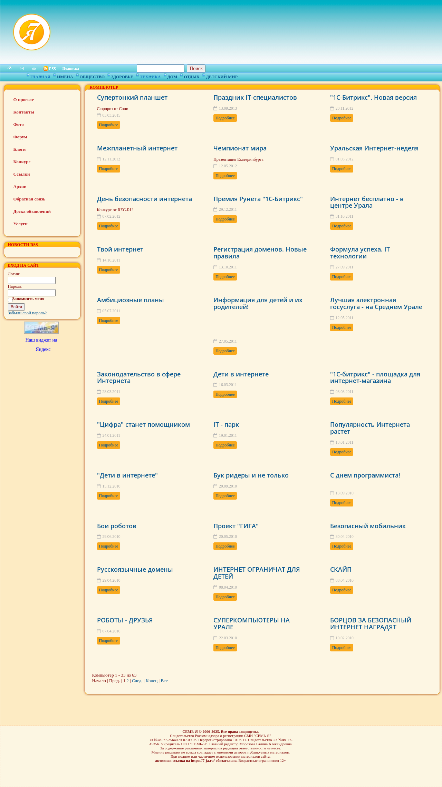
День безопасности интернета (144, 199)
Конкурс (22, 161)
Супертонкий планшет (132, 97)
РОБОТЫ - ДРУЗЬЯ (125, 620)
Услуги (20, 223)
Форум (20, 136)
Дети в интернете (241, 374)
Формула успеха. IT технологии (360, 252)
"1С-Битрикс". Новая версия (373, 97)
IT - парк (226, 424)
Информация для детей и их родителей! (257, 303)
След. (137, 680)
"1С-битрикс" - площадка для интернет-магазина (375, 377)
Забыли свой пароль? (27, 313)
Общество (92, 76)
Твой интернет (120, 249)
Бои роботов (116, 526)
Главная (40, 76)
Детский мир (222, 76)
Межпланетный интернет (137, 148)
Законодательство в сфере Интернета (139, 377)
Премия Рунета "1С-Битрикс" (258, 199)
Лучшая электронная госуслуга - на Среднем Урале (376, 303)
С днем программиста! (365, 475)
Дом (172, 76)
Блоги (19, 149)
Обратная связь (29, 198)
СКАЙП (341, 569)
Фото (18, 124)
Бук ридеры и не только (251, 475)
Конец (151, 680)
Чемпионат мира (240, 148)
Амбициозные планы (130, 300)
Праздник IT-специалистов (255, 97)
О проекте (23, 99)
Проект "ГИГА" (236, 526)
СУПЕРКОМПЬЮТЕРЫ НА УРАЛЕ (251, 623)
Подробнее (108, 124)
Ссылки (21, 174)
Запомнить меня (28, 298)
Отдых (191, 76)
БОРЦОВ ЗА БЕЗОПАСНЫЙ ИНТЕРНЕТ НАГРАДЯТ (370, 623)
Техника (150, 76)
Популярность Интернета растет (370, 427)
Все (164, 680)
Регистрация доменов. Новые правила (260, 252)
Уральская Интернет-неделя (374, 148)
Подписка (71, 68)
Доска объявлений (32, 211)
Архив (20, 186)
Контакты (23, 112)
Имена (65, 76)
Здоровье (122, 76)
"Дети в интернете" (127, 475)
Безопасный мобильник (368, 526)
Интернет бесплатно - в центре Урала (367, 202)
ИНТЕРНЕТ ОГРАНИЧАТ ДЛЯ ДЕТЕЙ (256, 572)
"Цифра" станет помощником (143, 424)
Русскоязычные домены (135, 569)
